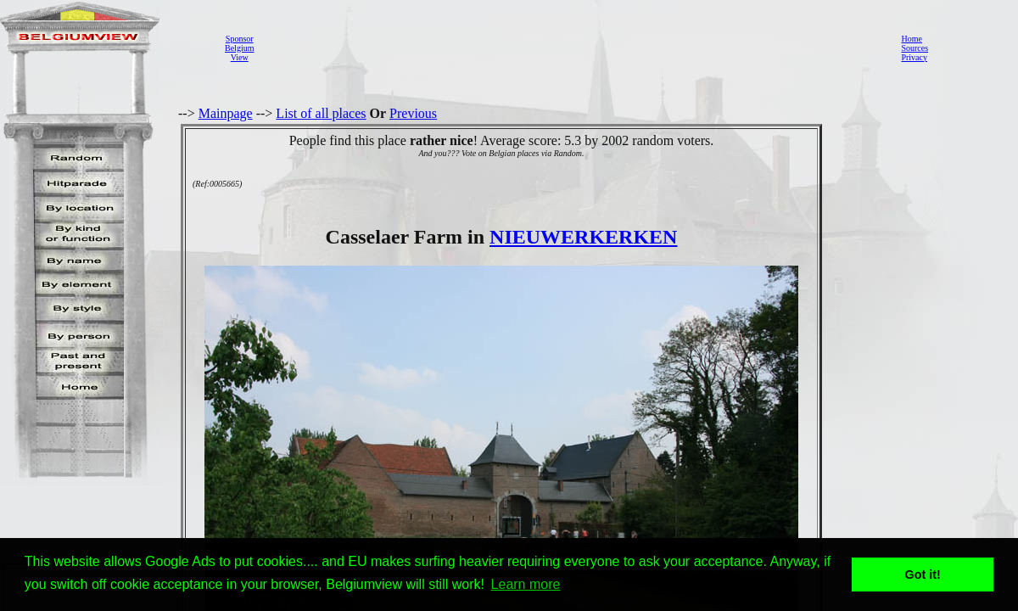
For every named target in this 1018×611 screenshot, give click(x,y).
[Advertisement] (572, 47)
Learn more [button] (526, 584)
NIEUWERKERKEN (583, 237)
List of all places (321, 113)
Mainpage (226, 113)
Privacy (914, 57)
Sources (914, 48)
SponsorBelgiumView (239, 48)
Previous (413, 113)
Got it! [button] (923, 574)
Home (911, 38)
